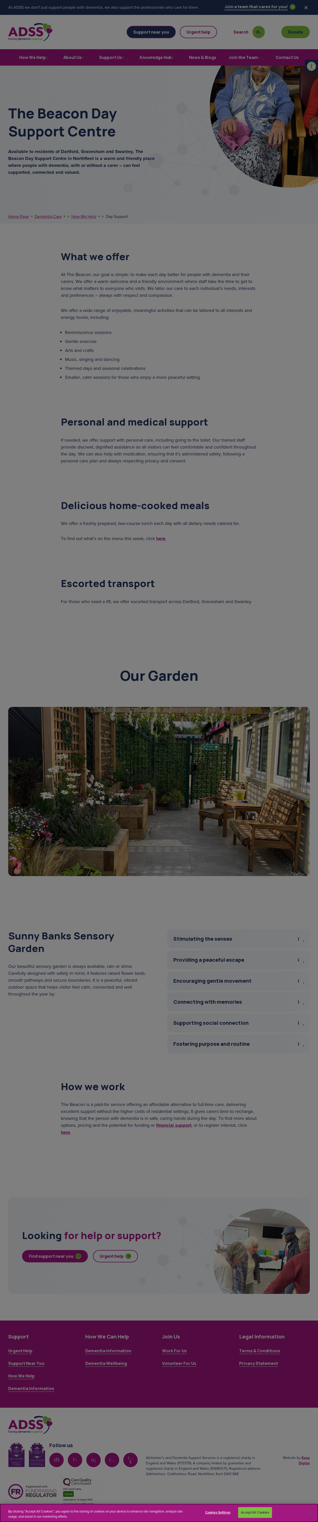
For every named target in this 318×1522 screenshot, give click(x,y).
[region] (159, 1513)
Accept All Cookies (255, 1512)
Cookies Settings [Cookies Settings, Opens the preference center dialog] (217, 1512)
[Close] (309, 1512)
